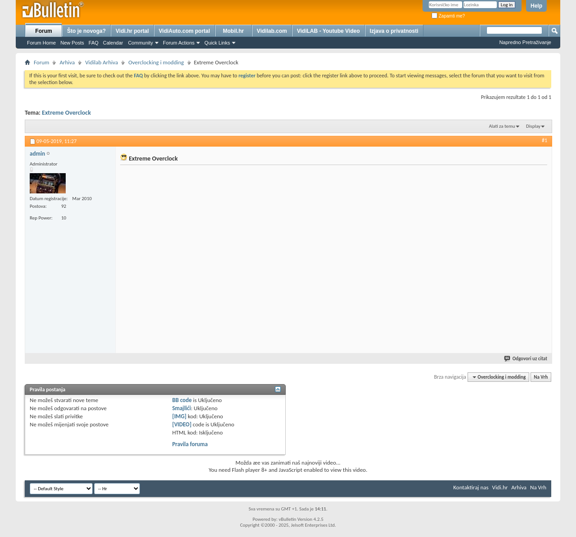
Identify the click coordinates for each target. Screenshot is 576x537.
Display (533, 126)
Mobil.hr (233, 31)
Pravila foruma (190, 444)
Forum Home (41, 42)
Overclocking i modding (156, 62)
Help (536, 6)
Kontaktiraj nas (470, 487)
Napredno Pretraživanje (525, 42)
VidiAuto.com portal (184, 31)
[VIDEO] (182, 424)
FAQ (94, 42)
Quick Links (217, 42)
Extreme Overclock (66, 112)
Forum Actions (178, 42)
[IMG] (179, 416)
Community (140, 42)
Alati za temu (502, 126)
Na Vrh (541, 377)
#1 (544, 140)
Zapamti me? (448, 15)
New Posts (72, 42)
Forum (43, 31)
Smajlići (181, 408)
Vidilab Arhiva (101, 62)
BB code (182, 400)
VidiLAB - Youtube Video (328, 31)
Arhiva (67, 62)
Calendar (113, 42)
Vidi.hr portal (132, 31)
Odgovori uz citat (526, 359)
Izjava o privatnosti (394, 31)
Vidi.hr (500, 487)
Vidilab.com (272, 31)
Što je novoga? (86, 31)
